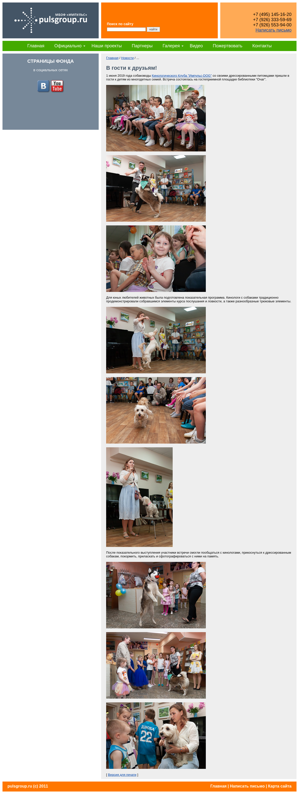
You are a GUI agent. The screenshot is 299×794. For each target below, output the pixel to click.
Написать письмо (273, 30)
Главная (36, 45)
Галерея (171, 45)
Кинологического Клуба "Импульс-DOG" (182, 75)
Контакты (262, 45)
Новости (127, 58)
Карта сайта (280, 786)
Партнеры (142, 45)
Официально (67, 45)
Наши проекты (106, 45)
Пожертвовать (227, 45)
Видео (196, 45)
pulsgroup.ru (19, 786)
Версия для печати (122, 775)
